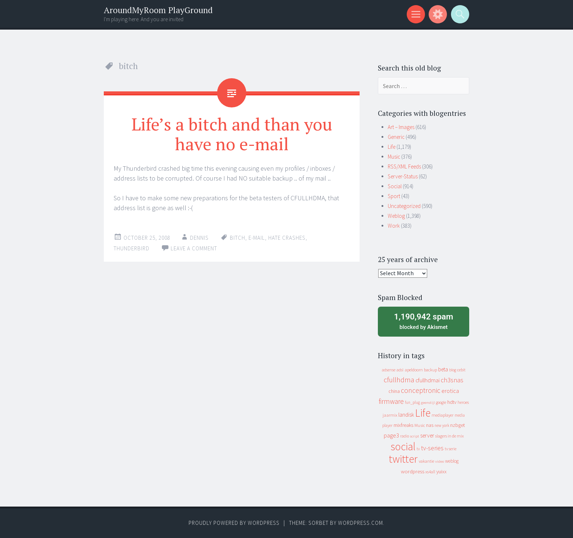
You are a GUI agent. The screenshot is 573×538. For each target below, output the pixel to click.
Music (394, 156)
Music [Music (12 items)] (419, 425)
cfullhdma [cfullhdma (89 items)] (399, 379)
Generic (396, 136)
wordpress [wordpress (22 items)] (412, 471)
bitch (237, 237)
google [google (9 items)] (441, 402)
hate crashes (287, 237)
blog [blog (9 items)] (452, 369)
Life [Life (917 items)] (422, 413)
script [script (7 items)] (414, 436)
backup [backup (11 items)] (430, 369)
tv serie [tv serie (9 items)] (450, 448)
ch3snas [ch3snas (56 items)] (452, 380)
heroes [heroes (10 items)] (463, 402)
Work (394, 225)
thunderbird (131, 248)
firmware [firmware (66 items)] (391, 401)
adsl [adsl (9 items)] (399, 369)
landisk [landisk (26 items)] (406, 414)
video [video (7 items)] (439, 461)
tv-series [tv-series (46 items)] (432, 448)
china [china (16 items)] (394, 391)
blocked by (423, 321)
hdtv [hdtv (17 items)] (451, 402)
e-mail (256, 237)
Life (391, 146)
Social (395, 186)
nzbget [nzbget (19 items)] (457, 425)
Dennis (199, 237)
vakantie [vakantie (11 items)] (426, 461)
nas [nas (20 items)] (429, 425)
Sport (394, 196)
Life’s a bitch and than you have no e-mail (232, 134)
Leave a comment (194, 248)
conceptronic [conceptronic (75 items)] (420, 390)
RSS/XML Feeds (404, 166)
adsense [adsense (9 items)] (388, 369)
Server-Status (403, 176)
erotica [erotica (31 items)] (450, 390)
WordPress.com (360, 522)
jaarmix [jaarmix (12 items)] (390, 415)
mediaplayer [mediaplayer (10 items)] (443, 415)
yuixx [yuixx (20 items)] (441, 471)
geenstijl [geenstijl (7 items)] (428, 402)
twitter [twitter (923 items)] (403, 459)
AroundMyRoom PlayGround (158, 10)
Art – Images (401, 127)
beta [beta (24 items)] (443, 369)
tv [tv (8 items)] (418, 448)
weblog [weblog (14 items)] (452, 461)
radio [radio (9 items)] (404, 436)
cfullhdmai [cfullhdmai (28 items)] (427, 380)
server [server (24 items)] (427, 435)
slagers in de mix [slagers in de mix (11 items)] (449, 436)
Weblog (396, 215)
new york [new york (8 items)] (442, 425)
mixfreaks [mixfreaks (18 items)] (403, 425)
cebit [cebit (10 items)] (461, 369)
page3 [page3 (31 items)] (391, 435)
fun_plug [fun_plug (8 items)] (412, 402)
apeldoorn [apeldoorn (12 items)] (414, 369)
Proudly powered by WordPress (234, 522)
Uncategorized (404, 205)
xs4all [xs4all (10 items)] (430, 471)
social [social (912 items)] (403, 446)
